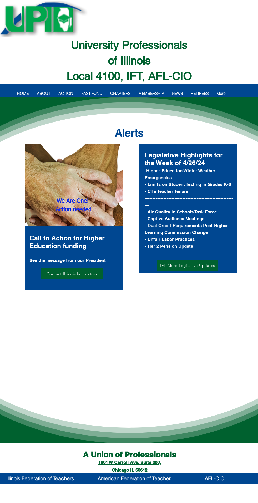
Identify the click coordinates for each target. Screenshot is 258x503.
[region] (73, 225)
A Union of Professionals (129, 454)
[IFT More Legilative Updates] (187, 265)
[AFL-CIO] (214, 478)
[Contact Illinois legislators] (72, 273)
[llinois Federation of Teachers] (41, 478)
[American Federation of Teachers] (135, 478)
